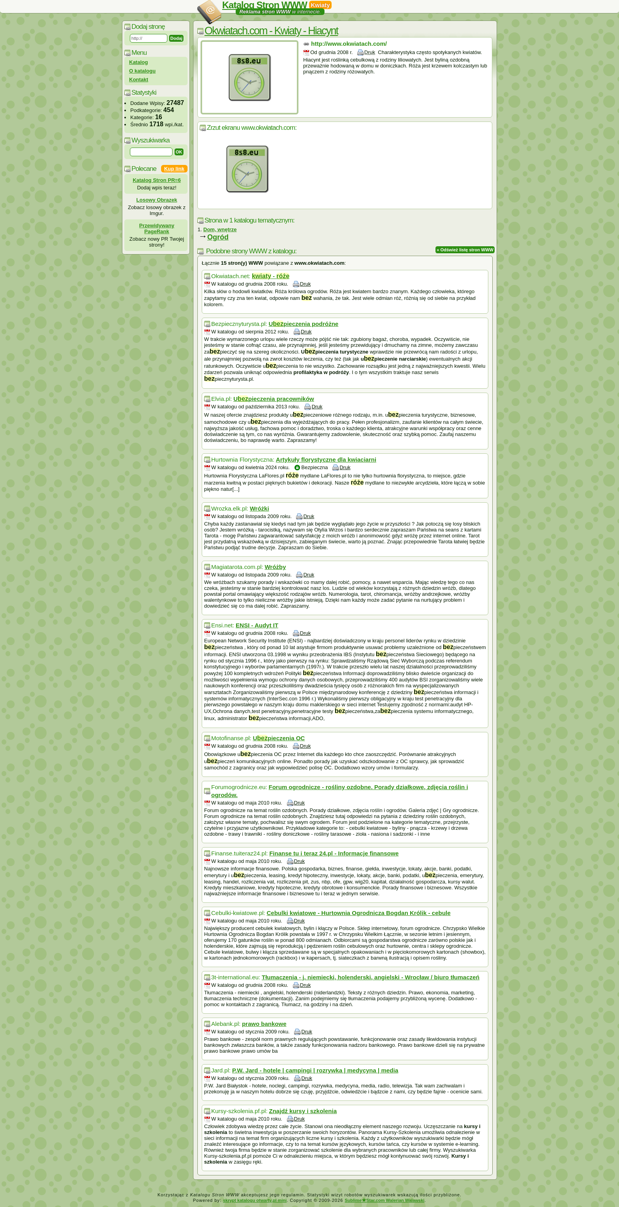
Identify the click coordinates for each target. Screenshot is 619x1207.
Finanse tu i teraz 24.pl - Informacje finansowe (334, 853)
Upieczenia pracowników (273, 398)
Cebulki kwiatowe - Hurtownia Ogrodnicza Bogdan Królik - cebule (358, 912)
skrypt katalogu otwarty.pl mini (255, 1200)
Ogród (218, 237)
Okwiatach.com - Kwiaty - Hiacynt (271, 31)
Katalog (138, 62)
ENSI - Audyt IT (257, 625)
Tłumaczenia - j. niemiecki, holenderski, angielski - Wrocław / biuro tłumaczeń (371, 977)
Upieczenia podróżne (303, 323)
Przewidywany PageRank (156, 228)
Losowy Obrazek (156, 200)
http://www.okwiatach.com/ (349, 43)
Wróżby (275, 566)
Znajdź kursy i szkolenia (303, 1111)
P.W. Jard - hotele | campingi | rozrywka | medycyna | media (315, 1070)
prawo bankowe (264, 1023)
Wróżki (259, 508)
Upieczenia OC (279, 738)
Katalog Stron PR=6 (157, 180)
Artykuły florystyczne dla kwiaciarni (326, 459)
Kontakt (138, 79)
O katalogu (142, 71)
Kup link (174, 169)
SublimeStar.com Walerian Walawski (384, 1200)
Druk (369, 52)
